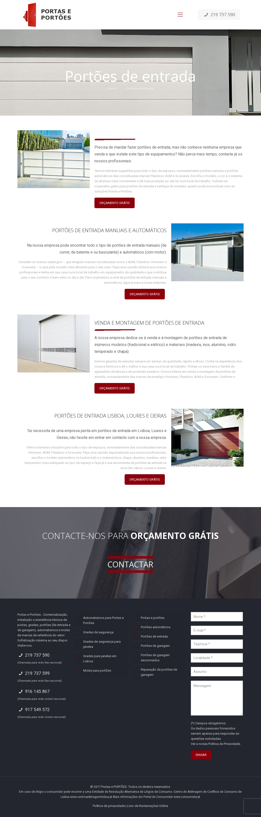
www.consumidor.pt (187, 797)
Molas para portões (97, 670)
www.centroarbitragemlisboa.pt (91, 797)
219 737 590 (219, 14)
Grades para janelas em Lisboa (100, 658)
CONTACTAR (130, 564)
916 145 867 (33, 691)
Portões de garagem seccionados (155, 657)
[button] (10, 807)
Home (112, 88)
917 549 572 (33, 709)
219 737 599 (33, 673)
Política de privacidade (109, 806)
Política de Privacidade (224, 744)
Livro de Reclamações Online (147, 806)
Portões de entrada (154, 636)
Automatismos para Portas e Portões (103, 620)
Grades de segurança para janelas (102, 644)
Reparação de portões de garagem (159, 672)
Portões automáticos (155, 627)
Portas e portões (152, 618)
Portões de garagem (155, 646)
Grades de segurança (98, 632)
